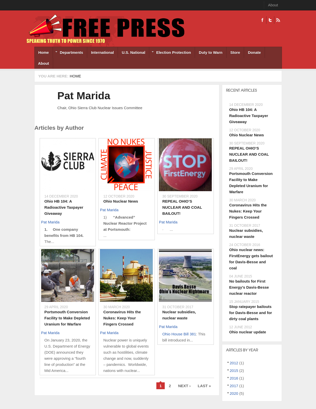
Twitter (270, 20)
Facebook (262, 20)
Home (43, 52)
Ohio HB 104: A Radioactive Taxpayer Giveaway (63, 207)
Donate (254, 52)
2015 (234, 370)
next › (184, 386)
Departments (68, 53)
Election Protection (170, 53)
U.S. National (133, 52)
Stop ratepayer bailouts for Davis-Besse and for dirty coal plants (250, 312)
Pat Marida (83, 96)
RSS (278, 20)
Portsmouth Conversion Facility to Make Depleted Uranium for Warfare (67, 318)
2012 (234, 363)
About (273, 5)
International (102, 52)
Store (235, 52)
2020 (234, 393)
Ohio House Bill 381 (179, 334)
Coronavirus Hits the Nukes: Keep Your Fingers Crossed (122, 318)
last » (204, 386)
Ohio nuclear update (247, 332)
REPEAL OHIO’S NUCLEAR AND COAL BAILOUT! (182, 207)
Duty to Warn (210, 52)
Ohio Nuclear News (120, 201)
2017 (234, 386)
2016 (234, 378)
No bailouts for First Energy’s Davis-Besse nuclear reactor (249, 287)
